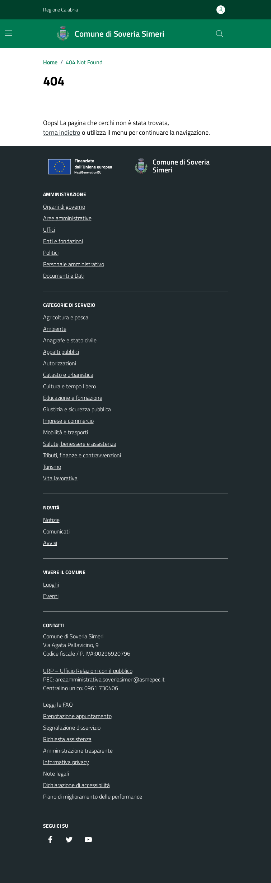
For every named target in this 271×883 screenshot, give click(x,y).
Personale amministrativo (73, 264)
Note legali (56, 773)
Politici (51, 252)
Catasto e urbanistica (68, 374)
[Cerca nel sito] (219, 33)
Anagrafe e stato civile (70, 340)
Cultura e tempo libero (69, 386)
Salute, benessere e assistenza (79, 443)
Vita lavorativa (60, 478)
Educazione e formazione (72, 397)
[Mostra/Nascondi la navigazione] (8, 33)
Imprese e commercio (68, 420)
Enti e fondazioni (63, 241)
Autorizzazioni (59, 363)
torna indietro (61, 132)
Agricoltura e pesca (65, 317)
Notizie (51, 520)
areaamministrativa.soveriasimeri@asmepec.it (110, 679)
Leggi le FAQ (58, 704)
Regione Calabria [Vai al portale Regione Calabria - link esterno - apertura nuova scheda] (60, 9)
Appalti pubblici (61, 351)
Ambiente (54, 328)
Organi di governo (64, 206)
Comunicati (56, 531)
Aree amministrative (67, 218)
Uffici (49, 229)
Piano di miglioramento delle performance (92, 796)
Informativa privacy (66, 762)
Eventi (51, 596)
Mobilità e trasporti (65, 432)
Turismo (52, 466)
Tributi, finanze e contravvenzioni (82, 455)
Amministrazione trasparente (78, 750)
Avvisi (50, 542)
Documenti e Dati (63, 275)
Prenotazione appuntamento (77, 716)
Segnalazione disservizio (72, 727)
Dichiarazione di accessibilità (76, 785)
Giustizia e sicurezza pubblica (77, 409)
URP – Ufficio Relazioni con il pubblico (87, 670)
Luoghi (51, 584)
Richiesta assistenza (67, 739)
